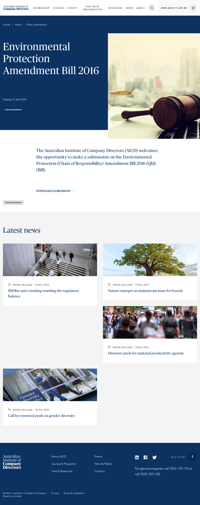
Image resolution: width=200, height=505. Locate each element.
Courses (59, 7)
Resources (115, 7)
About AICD (59, 456)
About (140, 7)
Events (72, 7)
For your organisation (92, 8)
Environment (13, 109)
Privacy (55, 493)
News (129, 7)
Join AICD (167, 7)
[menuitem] (41, 8)
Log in (182, 7)
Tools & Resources (62, 471)
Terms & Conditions (74, 493)
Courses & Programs (64, 463)
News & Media (103, 463)
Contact (100, 471)
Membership (41, 7)
